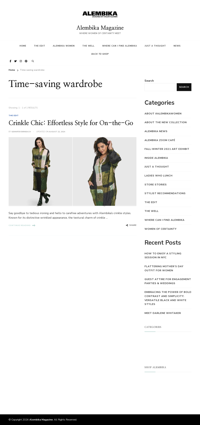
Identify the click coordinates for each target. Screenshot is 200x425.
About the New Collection (166, 122)
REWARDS (152, 398)
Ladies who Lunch (158, 175)
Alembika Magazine (100, 28)
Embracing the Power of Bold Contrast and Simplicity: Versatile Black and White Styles (168, 298)
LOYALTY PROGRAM (158, 393)
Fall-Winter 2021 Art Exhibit (167, 149)
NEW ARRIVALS (155, 383)
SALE (148, 388)
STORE (149, 378)
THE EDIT (14, 115)
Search (149, 81)
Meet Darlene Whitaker (163, 313)
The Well (88, 46)
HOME (23, 46)
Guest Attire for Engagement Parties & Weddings (168, 281)
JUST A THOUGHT (157, 338)
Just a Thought (155, 46)
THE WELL (152, 211)
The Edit (39, 46)
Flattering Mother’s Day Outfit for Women (164, 268)
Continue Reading (22, 225)
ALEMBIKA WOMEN (158, 343)
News (177, 46)
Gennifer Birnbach (21, 131)
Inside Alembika (156, 158)
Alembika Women (64, 46)
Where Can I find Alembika (119, 46)
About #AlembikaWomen (163, 113)
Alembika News (156, 131)
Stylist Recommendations (165, 193)
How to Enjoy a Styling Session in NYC (163, 255)
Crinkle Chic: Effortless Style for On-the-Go (71, 123)
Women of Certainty (161, 229)
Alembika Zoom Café (160, 140)
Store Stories (156, 184)
